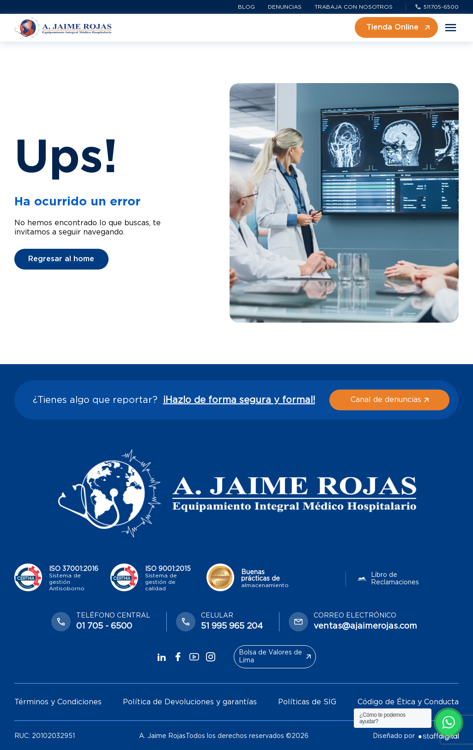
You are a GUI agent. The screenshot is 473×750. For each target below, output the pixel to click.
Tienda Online (398, 27)
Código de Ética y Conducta (408, 702)
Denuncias (285, 7)
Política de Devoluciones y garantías (190, 702)
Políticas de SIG (307, 702)
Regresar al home (61, 259)
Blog (246, 7)
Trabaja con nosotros (354, 7)
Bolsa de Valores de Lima (275, 656)
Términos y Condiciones (58, 702)
